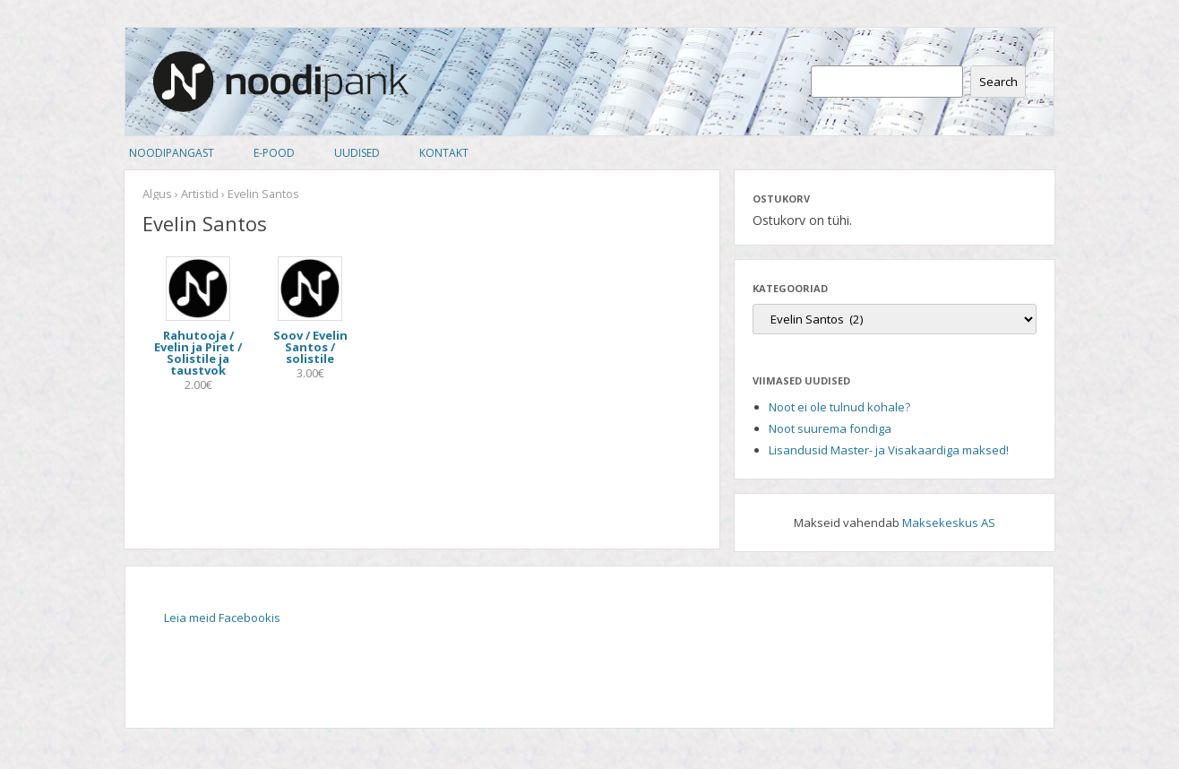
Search (998, 81)
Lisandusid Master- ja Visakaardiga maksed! (889, 450)
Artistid (200, 194)
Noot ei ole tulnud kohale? (839, 407)
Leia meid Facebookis (222, 617)
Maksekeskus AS (948, 522)
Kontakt (444, 152)
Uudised (357, 152)
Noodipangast (171, 152)
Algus (157, 194)
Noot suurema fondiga (830, 428)
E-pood (274, 152)
